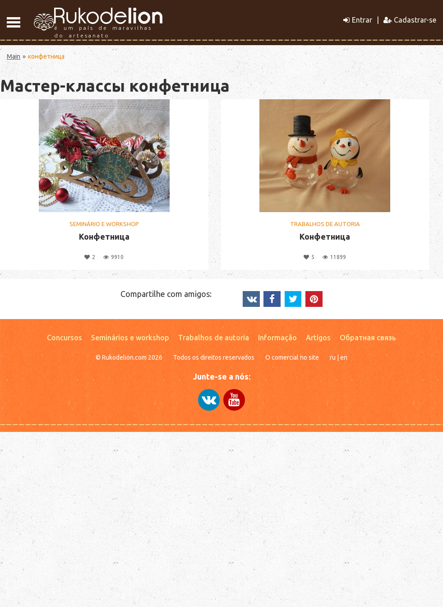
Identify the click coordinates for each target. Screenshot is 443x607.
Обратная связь (368, 338)
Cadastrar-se (409, 20)
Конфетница (104, 236)
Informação (277, 338)
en (343, 357)
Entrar (357, 20)
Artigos (318, 338)
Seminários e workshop (130, 338)
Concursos (64, 338)
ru (333, 357)
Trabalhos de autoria (213, 338)
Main (13, 56)
